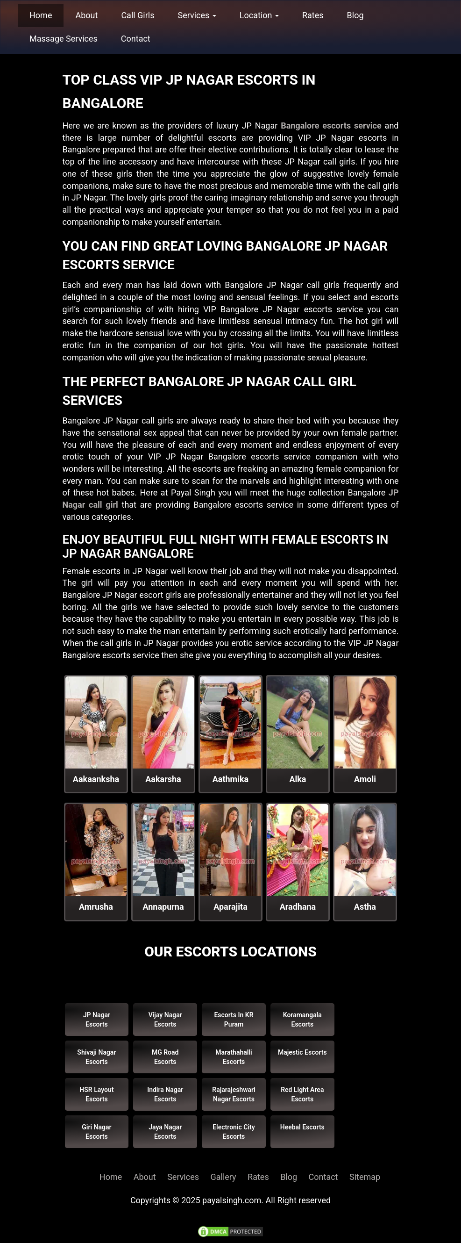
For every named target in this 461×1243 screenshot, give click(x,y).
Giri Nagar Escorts (96, 1131)
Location (259, 15)
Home (40, 15)
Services (197, 15)
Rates (313, 15)
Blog (355, 15)
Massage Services (63, 38)
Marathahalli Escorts (233, 1057)
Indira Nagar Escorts (165, 1094)
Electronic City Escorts (234, 1131)
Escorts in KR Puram (233, 1019)
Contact (135, 38)
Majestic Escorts (302, 1052)
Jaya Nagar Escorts (165, 1131)
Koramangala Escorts (302, 1019)
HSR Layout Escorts (96, 1094)
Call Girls (137, 15)
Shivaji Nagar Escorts (96, 1057)
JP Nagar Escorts (96, 1019)
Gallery (223, 1177)
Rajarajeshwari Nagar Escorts (233, 1094)
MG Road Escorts (165, 1057)
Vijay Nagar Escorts (165, 1019)
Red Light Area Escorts (302, 1094)
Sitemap (364, 1177)
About (86, 15)
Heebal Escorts (302, 1127)
